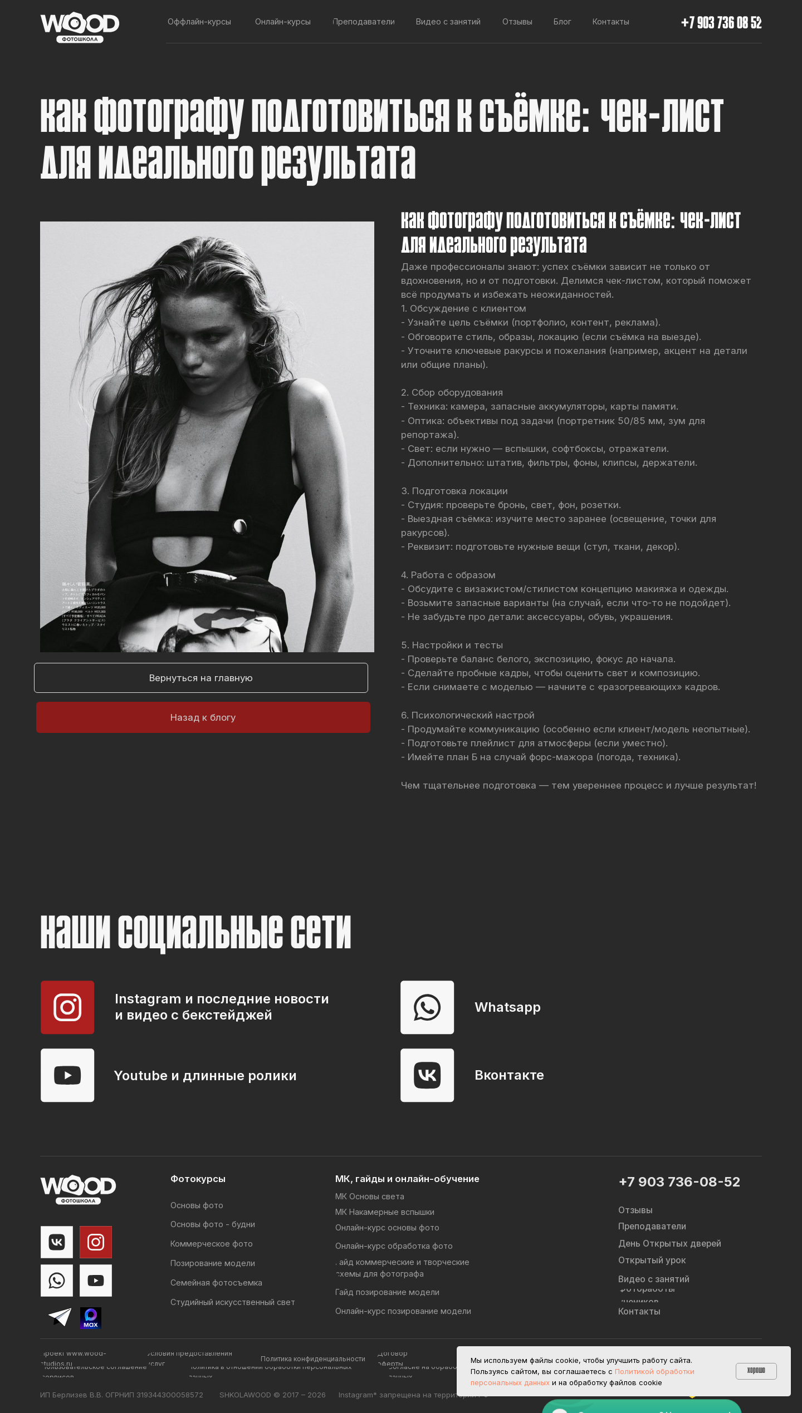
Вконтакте (509, 1075)
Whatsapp (508, 1007)
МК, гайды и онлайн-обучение (407, 1178)
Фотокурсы (198, 1178)
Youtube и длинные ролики (205, 1075)
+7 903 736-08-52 (679, 1182)
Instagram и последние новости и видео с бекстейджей (222, 1007)
